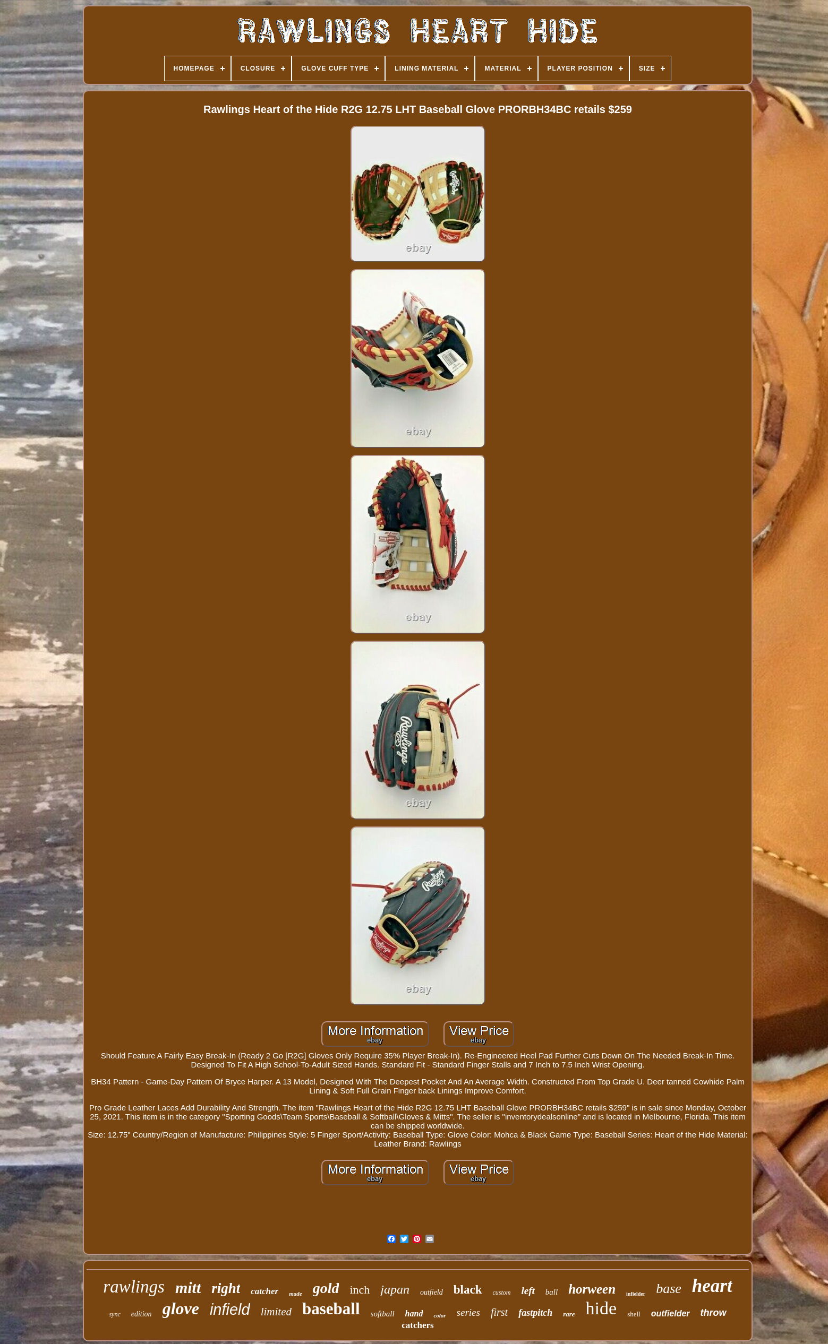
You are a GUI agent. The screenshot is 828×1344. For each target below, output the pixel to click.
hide (601, 1308)
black (468, 1289)
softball (383, 1313)
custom (501, 1292)
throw (714, 1312)
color (439, 1315)
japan (394, 1289)
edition (141, 1314)
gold (326, 1288)
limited (276, 1311)
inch (359, 1289)
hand (414, 1313)
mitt (188, 1287)
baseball (331, 1308)
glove (181, 1308)
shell (634, 1314)
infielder (635, 1294)
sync (114, 1314)
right (225, 1288)
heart (712, 1286)
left (527, 1290)
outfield (431, 1292)
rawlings (134, 1286)
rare (569, 1314)
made (295, 1293)
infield (230, 1309)
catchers (417, 1325)
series (468, 1312)
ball (551, 1292)
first (499, 1312)
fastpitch (535, 1312)
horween (592, 1289)
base (668, 1288)
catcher (264, 1291)
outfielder (670, 1313)
